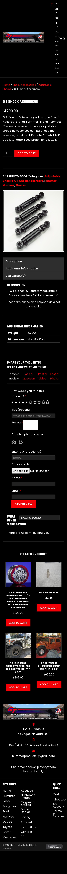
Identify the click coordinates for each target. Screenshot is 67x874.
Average (39, 402)
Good (43, 402)
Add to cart (27, 153)
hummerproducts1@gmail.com (33, 756)
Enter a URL (26, 452)
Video (21, 442)
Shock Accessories (24, 85)
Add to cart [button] (18, 623)
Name (17, 478)
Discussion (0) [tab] (16, 276)
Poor (31, 402)
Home (6, 85)
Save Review (23, 504)
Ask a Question (29, 376)
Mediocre (35, 402)
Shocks (20, 185)
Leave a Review (14, 376)
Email (16, 491)
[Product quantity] (7, 153)
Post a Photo (54, 376)
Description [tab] (14, 261)
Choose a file (20, 464)
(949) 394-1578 (57, 18)
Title (22, 410)
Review (17, 422)
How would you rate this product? (28, 393)
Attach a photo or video (28, 434)
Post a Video (42, 376)
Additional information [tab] (22, 268)
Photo (14, 442)
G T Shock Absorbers (28, 181)
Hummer (50, 181)
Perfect (48, 402)
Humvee (8, 185)
